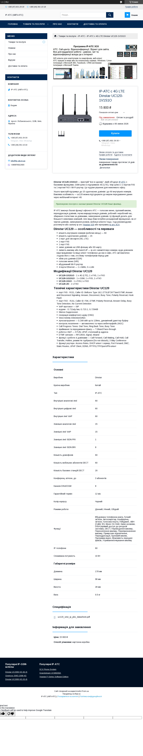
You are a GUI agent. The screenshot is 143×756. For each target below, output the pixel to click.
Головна (13, 24)
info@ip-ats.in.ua (18, 161)
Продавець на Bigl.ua (71, 694)
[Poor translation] (10, 713)
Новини (11, 48)
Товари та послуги (34, 24)
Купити (115, 133)
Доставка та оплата (95, 24)
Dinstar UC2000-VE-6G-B (16, 672)
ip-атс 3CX (114, 224)
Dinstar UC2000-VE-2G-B (16, 679)
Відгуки (11, 60)
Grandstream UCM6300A (50, 673)
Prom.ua (85, 691)
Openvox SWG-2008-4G (15, 676)
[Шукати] (109, 15)
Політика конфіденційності (91, 696)
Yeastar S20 (88, 224)
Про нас (57, 24)
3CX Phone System (47, 669)
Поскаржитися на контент (67, 696)
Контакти (72, 24)
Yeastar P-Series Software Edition (53, 677)
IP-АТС (81, 36)
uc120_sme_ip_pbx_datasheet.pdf (74, 617)
